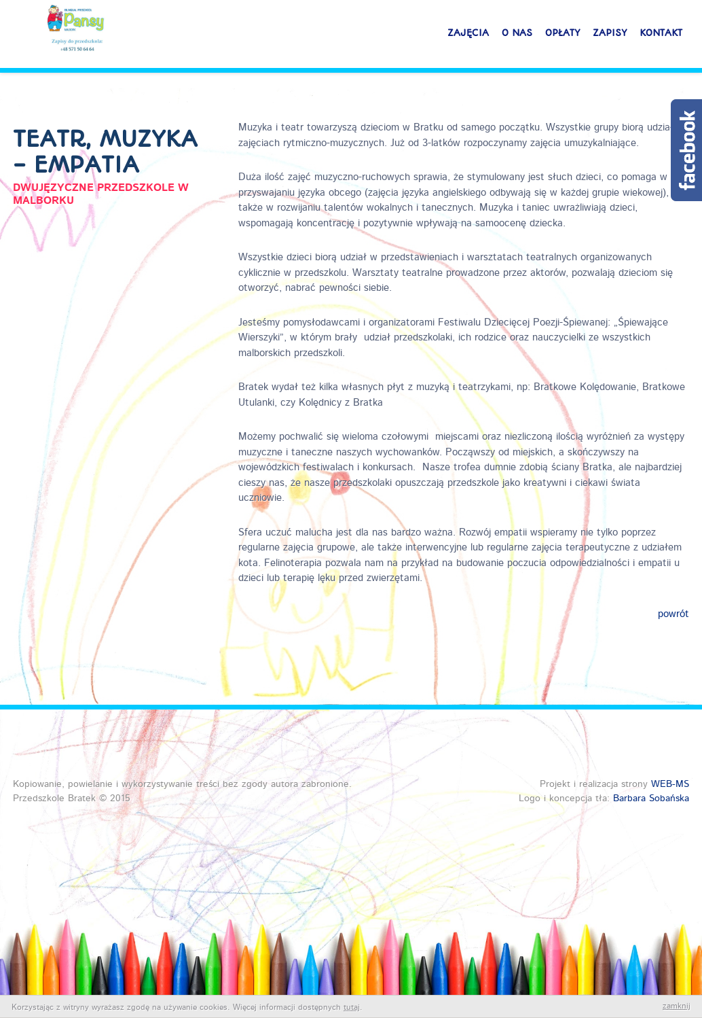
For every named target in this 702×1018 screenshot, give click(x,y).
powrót (673, 615)
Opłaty (562, 38)
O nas (517, 38)
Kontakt (660, 38)
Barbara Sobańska (651, 798)
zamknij (676, 1006)
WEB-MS (670, 784)
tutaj (352, 1008)
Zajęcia (468, 38)
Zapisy (610, 38)
